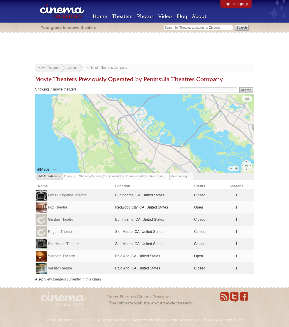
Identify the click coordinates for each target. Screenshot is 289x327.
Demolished (137, 176)
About (199, 16)
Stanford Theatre (61, 256)
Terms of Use (233, 320)
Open (70, 176)
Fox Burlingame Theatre (67, 195)
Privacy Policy (212, 320)
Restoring (159, 176)
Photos (145, 16)
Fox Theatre (57, 207)
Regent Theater (60, 232)
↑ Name (41, 186)
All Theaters (50, 176)
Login (227, 4)
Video (165, 16)
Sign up (242, 4)
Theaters (122, 16)
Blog (182, 16)
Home (100, 16)
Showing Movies (93, 176)
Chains (73, 68)
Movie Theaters (49, 68)
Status (199, 186)
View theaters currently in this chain (72, 279)
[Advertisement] (144, 49)
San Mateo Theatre (63, 244)
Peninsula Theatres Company (106, 68)
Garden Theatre (61, 219)
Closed (116, 176)
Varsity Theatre (60, 268)
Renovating (181, 176)
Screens (236, 186)
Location (122, 186)
